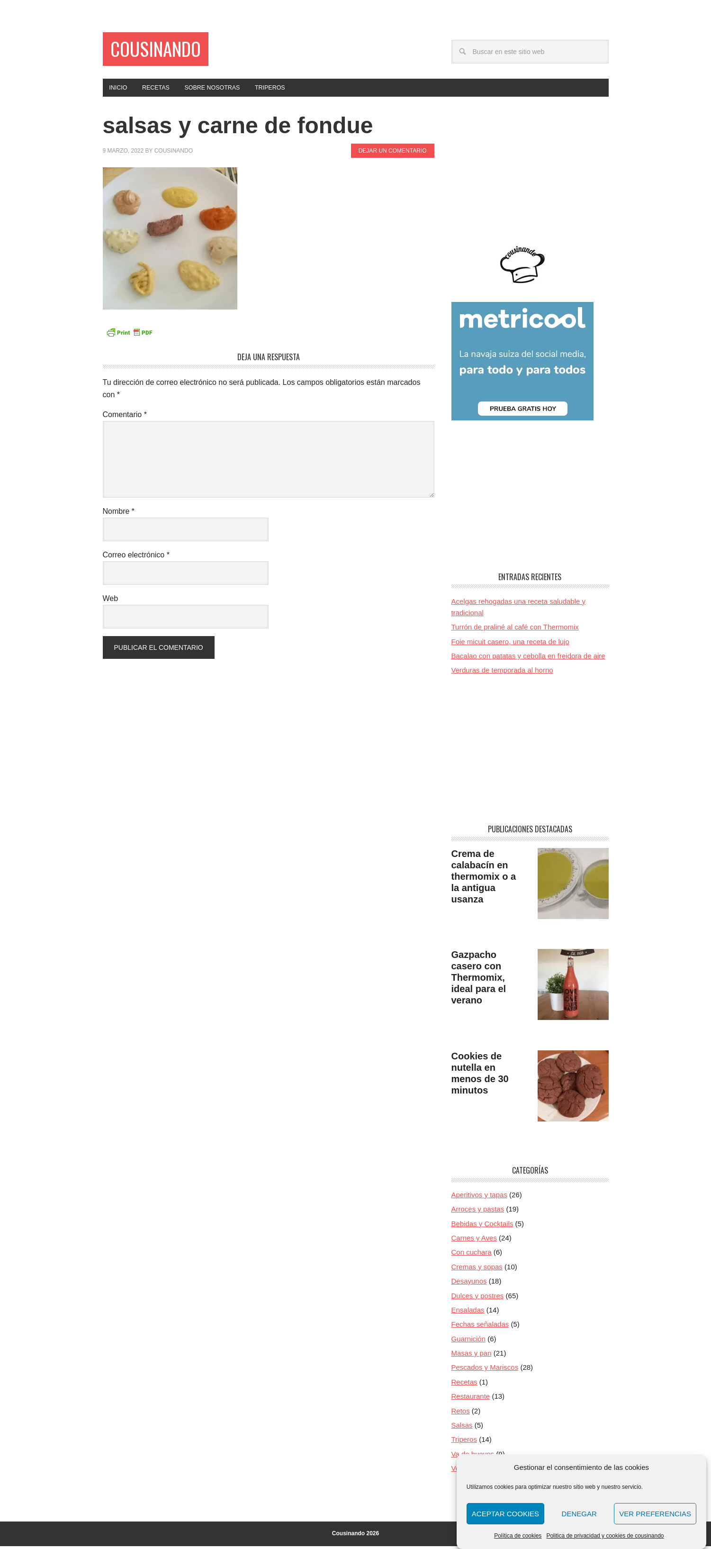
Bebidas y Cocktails (482, 1226)
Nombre (119, 514)
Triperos (464, 1443)
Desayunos (469, 1284)
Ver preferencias (655, 1514)
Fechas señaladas (480, 1327)
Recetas (464, 1385)
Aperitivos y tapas (479, 1198)
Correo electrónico (136, 558)
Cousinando (165, 51)
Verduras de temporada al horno (502, 673)
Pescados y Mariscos (485, 1371)
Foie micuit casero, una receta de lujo (510, 644)
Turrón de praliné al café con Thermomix (515, 630)
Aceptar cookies (505, 1514)
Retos (460, 1414)
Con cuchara (471, 1255)
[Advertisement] (530, 174)
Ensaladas (468, 1313)
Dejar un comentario (393, 154)
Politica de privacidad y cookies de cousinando (605, 1535)
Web (110, 601)
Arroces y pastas (477, 1212)
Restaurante (470, 1399)
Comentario (125, 417)
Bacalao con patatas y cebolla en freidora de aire (528, 659)
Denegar (579, 1514)
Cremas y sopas (477, 1270)
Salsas (462, 1428)
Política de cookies (517, 1535)
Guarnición (468, 1342)
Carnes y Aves (474, 1241)
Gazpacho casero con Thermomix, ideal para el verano (478, 980)
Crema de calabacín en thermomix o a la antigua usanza (483, 879)
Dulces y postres (477, 1298)
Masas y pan (471, 1356)
